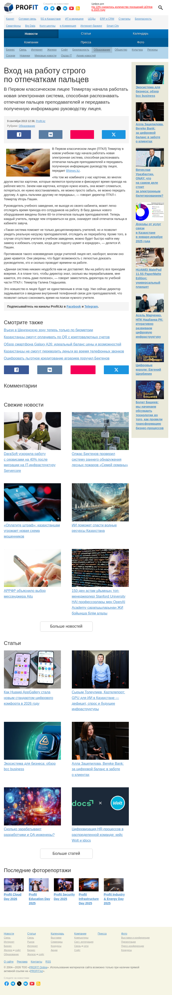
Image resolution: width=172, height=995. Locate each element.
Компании (31, 42)
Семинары (57, 941)
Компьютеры (81, 937)
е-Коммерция (68, 25)
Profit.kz (40, 121)
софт (18, 950)
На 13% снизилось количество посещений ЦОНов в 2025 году (122, 8)
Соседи (10, 55)
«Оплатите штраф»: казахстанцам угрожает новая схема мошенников (32, 530)
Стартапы (124, 18)
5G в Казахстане (51, 18)
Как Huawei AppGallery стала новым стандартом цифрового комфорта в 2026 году (28, 697)
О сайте (9, 961)
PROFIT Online (38, 967)
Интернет (37, 49)
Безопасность (143, 18)
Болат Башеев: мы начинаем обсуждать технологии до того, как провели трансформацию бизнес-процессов (150, 415)
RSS (48, 961)
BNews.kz (73, 170)
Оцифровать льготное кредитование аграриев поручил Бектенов (57, 358)
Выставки (56, 937)
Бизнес (10, 49)
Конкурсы (56, 946)
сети (85, 946)
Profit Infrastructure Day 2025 (89, 899)
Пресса (86, 42)
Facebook (74, 306)
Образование (102, 49)
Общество (121, 49)
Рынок (30, 941)
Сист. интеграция (83, 941)
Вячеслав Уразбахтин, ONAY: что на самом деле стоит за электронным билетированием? (149, 182)
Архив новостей (86, 55)
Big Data (30, 25)
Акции (54, 950)
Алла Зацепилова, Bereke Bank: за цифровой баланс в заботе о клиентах (98, 769)
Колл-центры (47, 25)
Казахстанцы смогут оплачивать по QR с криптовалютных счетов (57, 337)
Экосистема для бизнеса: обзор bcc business (148, 91)
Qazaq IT (66, 55)
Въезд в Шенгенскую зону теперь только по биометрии (48, 330)
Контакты (36, 961)
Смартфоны (13, 25)
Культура (137, 49)
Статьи (86, 33)
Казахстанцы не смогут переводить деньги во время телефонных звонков (64, 351)
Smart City (113, 25)
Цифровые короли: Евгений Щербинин (148, 369)
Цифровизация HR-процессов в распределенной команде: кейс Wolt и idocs (98, 834)
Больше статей (66, 853)
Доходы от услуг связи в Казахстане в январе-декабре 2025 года (149, 232)
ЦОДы (92, 18)
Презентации (128, 941)
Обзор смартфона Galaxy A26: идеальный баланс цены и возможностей (62, 344)
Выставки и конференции (135, 937)
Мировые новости (45, 55)
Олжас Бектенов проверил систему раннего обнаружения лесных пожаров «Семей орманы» (100, 459)
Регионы (152, 49)
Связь (23, 49)
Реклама (22, 961)
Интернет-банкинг (91, 25)
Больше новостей (66, 626)
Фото (140, 42)
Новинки (25, 55)
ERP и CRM (107, 18)
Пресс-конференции (132, 946)
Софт (64, 49)
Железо (52, 49)
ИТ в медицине (74, 18)
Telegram (91, 306)
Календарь (141, 33)
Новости (31, 33)
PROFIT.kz (36, 971)
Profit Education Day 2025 (39, 899)
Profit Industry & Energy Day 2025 (114, 899)
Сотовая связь (27, 18)
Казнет (10, 18)
